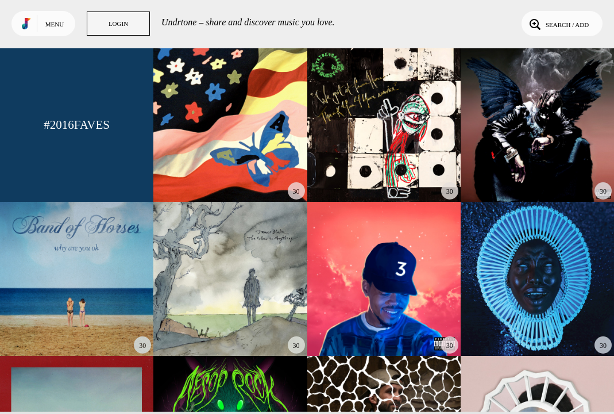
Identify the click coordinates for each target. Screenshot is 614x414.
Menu (54, 24)
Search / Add (558, 23)
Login (118, 23)
